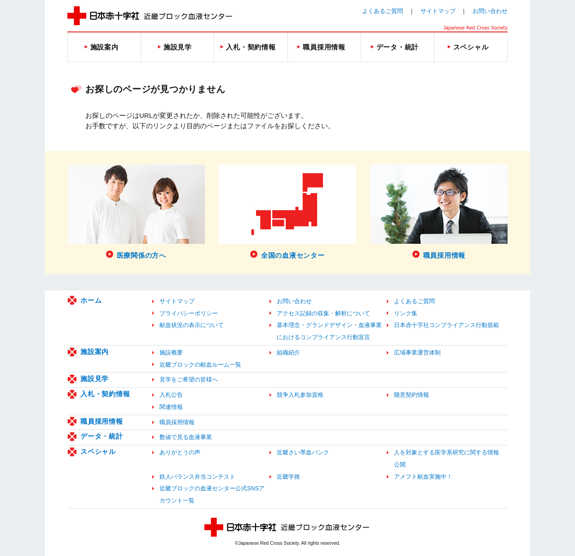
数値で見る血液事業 (185, 437)
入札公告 (171, 394)
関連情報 (171, 407)
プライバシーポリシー (188, 313)
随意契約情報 (411, 394)
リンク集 (405, 313)
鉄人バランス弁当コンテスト (197, 476)
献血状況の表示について (191, 325)
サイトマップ (438, 11)
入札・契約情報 (105, 394)
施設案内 (94, 351)
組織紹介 (288, 352)
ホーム (91, 300)
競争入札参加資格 (300, 394)
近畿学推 (288, 476)
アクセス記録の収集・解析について (323, 313)
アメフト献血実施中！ (423, 476)
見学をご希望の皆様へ (188, 379)
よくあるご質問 (382, 11)
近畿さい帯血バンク (303, 452)
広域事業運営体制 (417, 352)
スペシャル (98, 451)
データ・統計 (101, 436)
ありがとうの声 (179, 452)
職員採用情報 (101, 421)
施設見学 (94, 378)
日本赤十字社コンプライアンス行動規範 (446, 325)
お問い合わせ (490, 11)
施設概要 (171, 352)
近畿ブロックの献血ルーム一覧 (200, 364)
